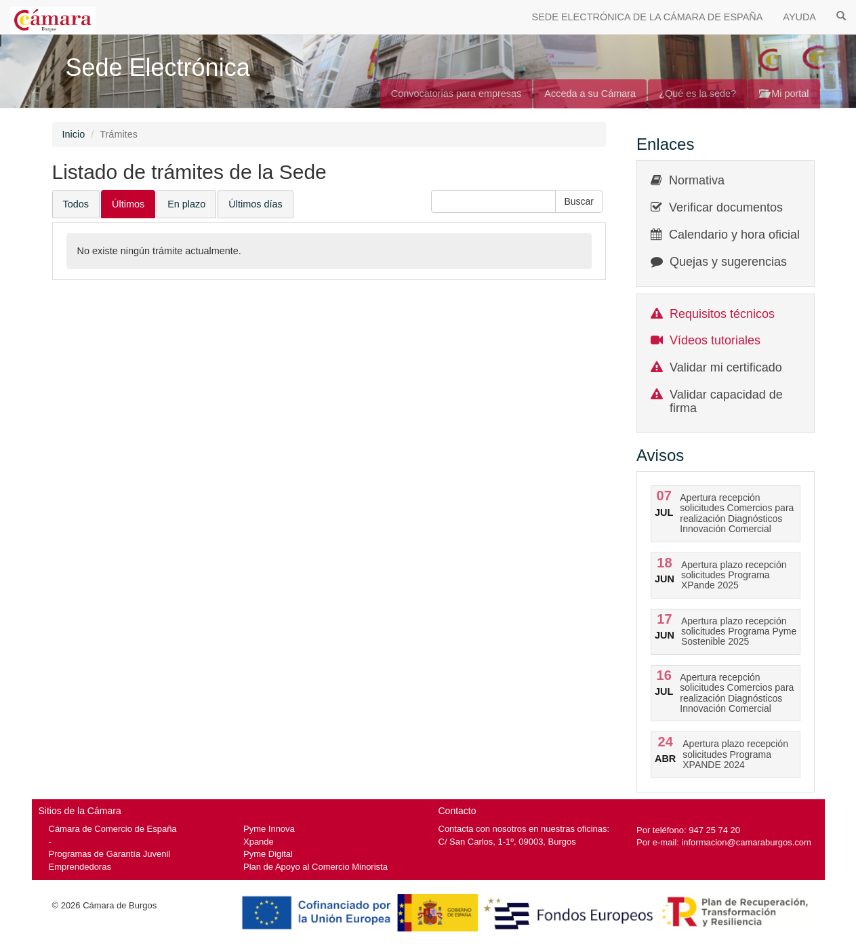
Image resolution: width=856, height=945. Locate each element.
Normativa (697, 180)
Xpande (258, 842)
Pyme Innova (269, 829)
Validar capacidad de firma (726, 401)
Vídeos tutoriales (715, 340)
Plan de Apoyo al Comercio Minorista (315, 867)
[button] (579, 201)
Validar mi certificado (726, 367)
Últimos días (255, 204)
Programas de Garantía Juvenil (110, 854)
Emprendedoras (80, 867)
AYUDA (799, 17)
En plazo (186, 204)
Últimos (128, 204)
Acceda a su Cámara (590, 93)
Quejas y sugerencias (728, 261)
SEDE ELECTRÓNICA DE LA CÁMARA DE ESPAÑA (647, 17)
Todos (76, 204)
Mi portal (784, 93)
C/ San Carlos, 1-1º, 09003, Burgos (507, 842)
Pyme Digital (268, 854)
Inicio (73, 134)
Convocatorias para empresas (456, 93)
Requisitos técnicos (722, 314)
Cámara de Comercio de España (113, 829)
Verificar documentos (726, 207)
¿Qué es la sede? (697, 93)
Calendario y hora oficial (734, 234)
